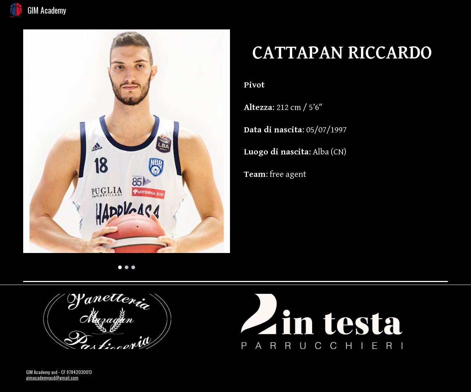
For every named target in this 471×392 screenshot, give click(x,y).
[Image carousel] (126, 149)
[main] (344, 113)
